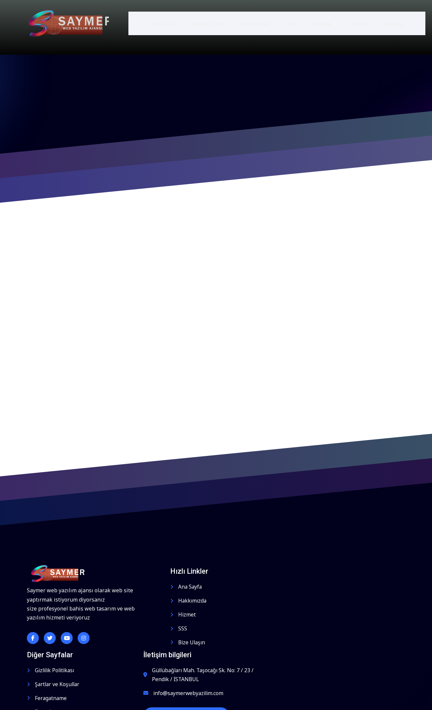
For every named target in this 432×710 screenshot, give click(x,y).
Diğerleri (319, 23)
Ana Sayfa (157, 23)
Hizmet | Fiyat (202, 23)
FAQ (285, 23)
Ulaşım (355, 23)
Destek (389, 23)
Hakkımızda (250, 23)
